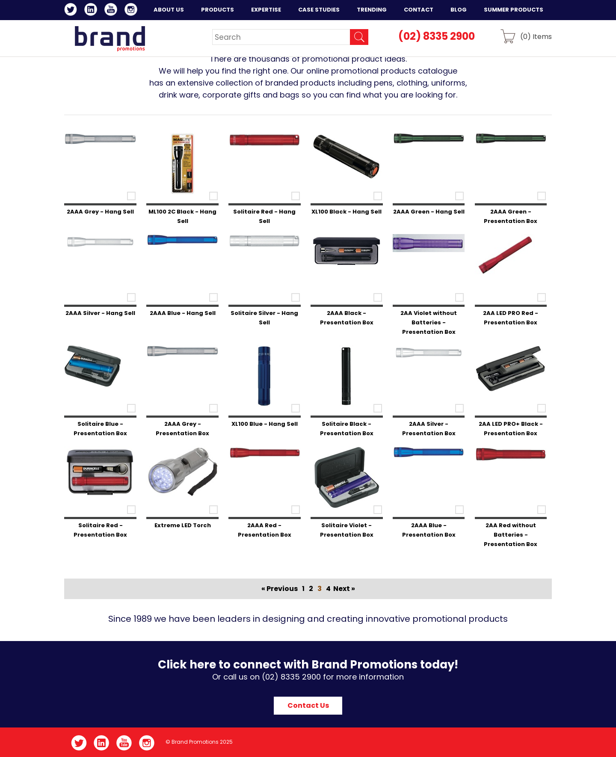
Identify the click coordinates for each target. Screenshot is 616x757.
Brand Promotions (109, 38)
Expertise (266, 10)
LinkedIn (92, 10)
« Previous (279, 589)
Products (217, 10)
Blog (458, 10)
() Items (536, 36)
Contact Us (308, 705)
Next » (344, 589)
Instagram (132, 10)
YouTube (112, 10)
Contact (418, 10)
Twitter (72, 10)
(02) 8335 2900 (436, 36)
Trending (372, 10)
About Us (169, 10)
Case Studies (319, 10)
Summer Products (513, 10)
